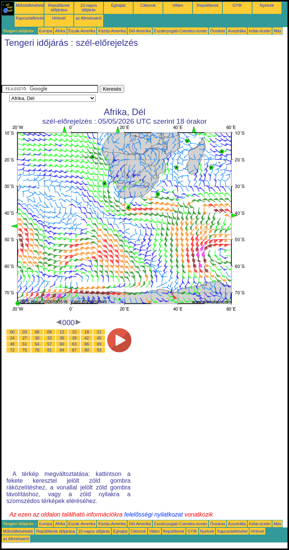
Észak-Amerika (82, 31)
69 (99, 344)
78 (37, 350)
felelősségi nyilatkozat (153, 514)
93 (99, 350)
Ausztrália (237, 31)
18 (87, 332)
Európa (45, 31)
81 (49, 350)
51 (25, 344)
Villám (177, 5)
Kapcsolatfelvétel (31, 18)
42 (87, 338)
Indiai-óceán (260, 31)
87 (74, 350)
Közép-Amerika (112, 31)
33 (49, 338)
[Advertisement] (138, 68)
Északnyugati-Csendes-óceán (180, 31)
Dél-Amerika (140, 31)
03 (25, 332)
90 (87, 350)
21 (99, 332)
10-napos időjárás (88, 7)
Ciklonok (148, 5)
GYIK (237, 5)
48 (12, 344)
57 (49, 344)
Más (277, 31)
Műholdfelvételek (31, 5)
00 (12, 332)
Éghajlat (118, 5)
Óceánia (217, 31)
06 (37, 332)
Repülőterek (207, 5)
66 (87, 344)
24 (12, 338)
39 (74, 338)
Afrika (60, 31)
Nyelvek (267, 5)
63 (74, 344)
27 (25, 338)
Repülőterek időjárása (59, 7)
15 (74, 332)
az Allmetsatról (89, 18)
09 (49, 332)
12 (62, 332)
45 (99, 338)
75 (25, 350)
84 (62, 350)
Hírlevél (58, 18)
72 (12, 350)
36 (62, 338)
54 (37, 344)
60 (62, 344)
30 (37, 338)
